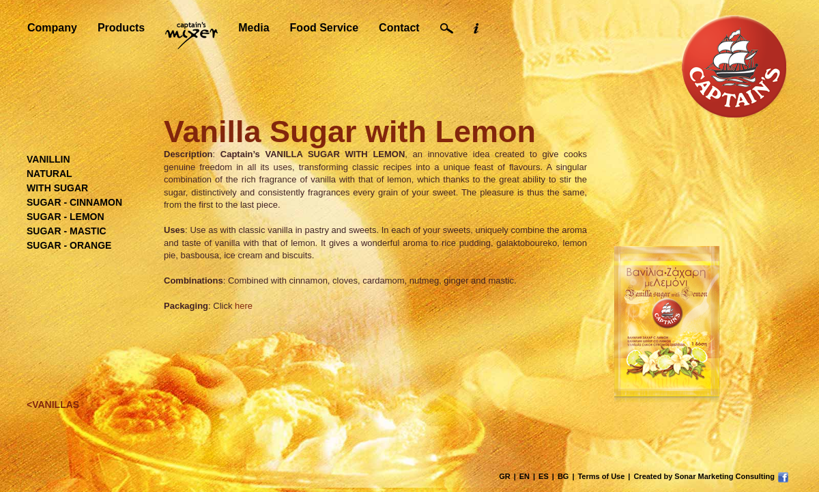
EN (524, 476)
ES (543, 476)
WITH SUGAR (57, 187)
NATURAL (49, 173)
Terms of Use (600, 476)
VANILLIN (48, 159)
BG (563, 476)
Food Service (324, 27)
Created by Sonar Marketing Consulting (704, 476)
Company (52, 27)
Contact (399, 27)
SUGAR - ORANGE (69, 245)
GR (505, 476)
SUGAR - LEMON (65, 216)
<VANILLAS (53, 404)
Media (253, 27)
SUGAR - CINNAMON (74, 202)
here (244, 306)
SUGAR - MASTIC (66, 231)
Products (121, 27)
